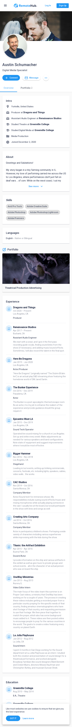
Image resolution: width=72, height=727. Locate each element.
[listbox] (36, 212)
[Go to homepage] (25, 5)
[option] (15, 206)
